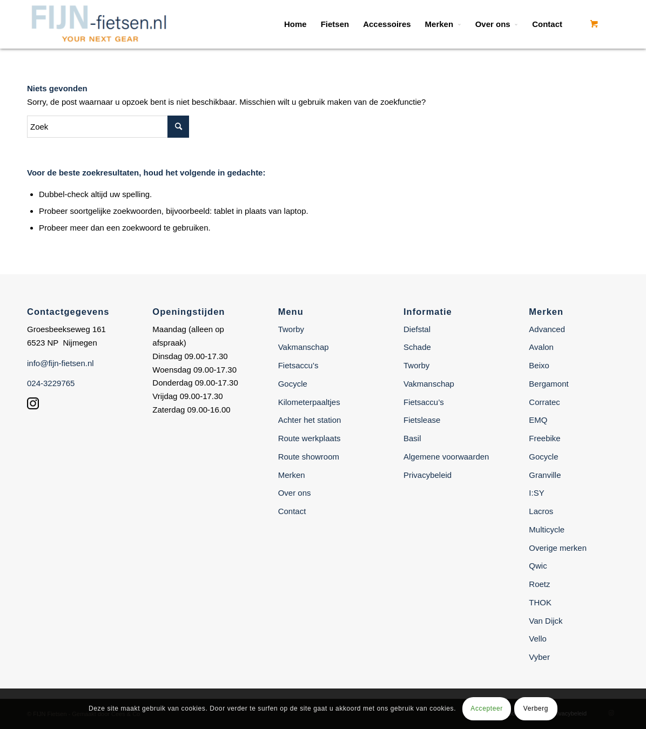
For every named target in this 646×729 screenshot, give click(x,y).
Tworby (291, 329)
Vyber (539, 657)
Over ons (294, 492)
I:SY (536, 492)
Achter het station (309, 419)
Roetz (539, 584)
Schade (417, 347)
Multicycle (546, 529)
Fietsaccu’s (298, 365)
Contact (292, 511)
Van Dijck (545, 620)
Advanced (547, 329)
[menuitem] (295, 24)
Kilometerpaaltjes (309, 402)
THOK (540, 602)
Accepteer (486, 708)
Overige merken (558, 547)
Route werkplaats (309, 438)
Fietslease (421, 419)
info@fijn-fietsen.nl (60, 363)
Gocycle (292, 383)
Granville (545, 475)
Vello (538, 638)
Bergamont (548, 383)
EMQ (538, 419)
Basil (412, 438)
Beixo (539, 365)
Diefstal (416, 329)
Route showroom (308, 456)
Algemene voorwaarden (446, 456)
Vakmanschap (303, 347)
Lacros (541, 511)
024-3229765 (51, 383)
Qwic (538, 565)
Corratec (544, 402)
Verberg (535, 708)
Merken (291, 475)
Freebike (544, 438)
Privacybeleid (427, 475)
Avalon (541, 347)
